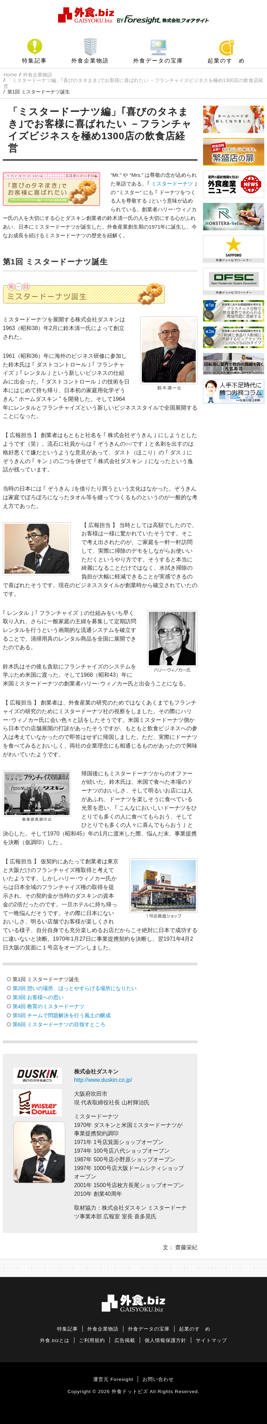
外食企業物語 (90, 61)
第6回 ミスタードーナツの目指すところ (59, 1024)
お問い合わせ (158, 1379)
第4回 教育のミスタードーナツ (49, 1006)
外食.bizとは (55, 1340)
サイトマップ (211, 1340)
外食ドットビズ (130, 1391)
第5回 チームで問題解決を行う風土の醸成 (62, 1015)
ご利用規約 (92, 1340)
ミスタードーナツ (172, 184)
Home (10, 74)
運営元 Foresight (113, 1379)
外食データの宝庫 (158, 61)
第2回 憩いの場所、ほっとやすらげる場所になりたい (75, 988)
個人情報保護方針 (165, 1340)
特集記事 (34, 61)
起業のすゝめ (226, 61)
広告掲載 (124, 1340)
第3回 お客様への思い (38, 997)
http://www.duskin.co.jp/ (103, 1080)
